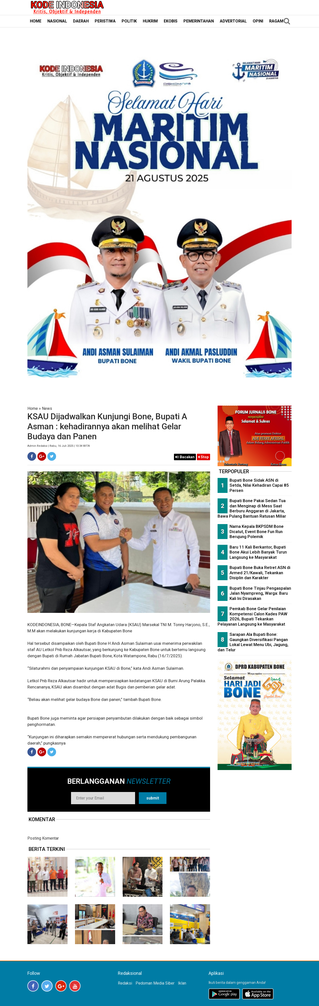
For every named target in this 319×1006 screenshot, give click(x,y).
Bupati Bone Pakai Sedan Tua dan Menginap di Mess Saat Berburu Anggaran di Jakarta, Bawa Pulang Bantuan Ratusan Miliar (252, 508)
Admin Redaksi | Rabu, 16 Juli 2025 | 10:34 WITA (58, 445)
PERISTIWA (105, 21)
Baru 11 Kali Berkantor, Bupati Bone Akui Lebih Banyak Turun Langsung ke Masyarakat (258, 552)
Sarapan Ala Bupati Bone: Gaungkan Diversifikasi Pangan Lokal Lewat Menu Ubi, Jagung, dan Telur (253, 642)
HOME (35, 21)
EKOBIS (170, 21)
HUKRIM (150, 21)
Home (32, 408)
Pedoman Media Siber (155, 983)
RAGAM (276, 21)
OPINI (258, 21)
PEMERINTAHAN (198, 21)
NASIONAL (57, 21)
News (47, 408)
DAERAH (81, 21)
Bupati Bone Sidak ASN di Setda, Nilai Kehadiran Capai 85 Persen (259, 485)
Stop (203, 457)
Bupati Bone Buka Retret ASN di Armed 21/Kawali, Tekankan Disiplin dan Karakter (260, 572)
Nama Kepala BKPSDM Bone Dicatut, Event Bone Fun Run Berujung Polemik (257, 531)
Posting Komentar (43, 838)
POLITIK (129, 21)
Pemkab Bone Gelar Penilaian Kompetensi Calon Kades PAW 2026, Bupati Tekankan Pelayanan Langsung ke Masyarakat (252, 616)
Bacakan (185, 457)
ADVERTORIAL (233, 21)
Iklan (182, 983)
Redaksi (125, 983)
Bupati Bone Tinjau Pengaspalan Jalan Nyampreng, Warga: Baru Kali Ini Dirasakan (260, 593)
